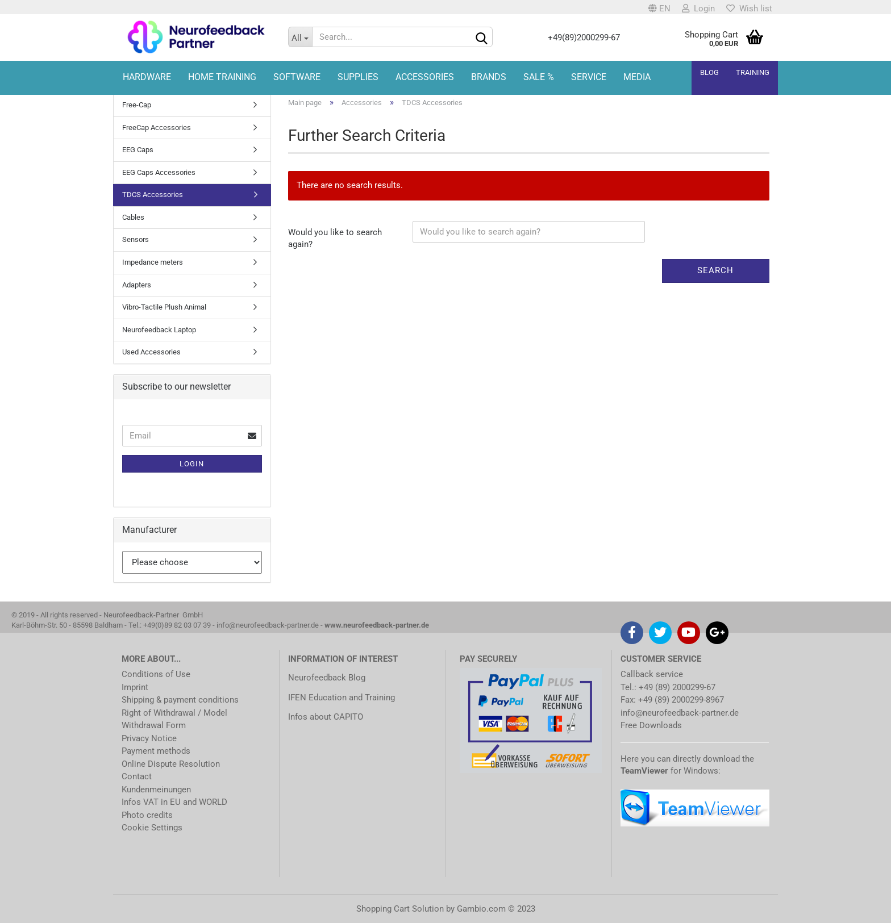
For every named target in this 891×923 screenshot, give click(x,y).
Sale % (538, 77)
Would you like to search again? (335, 238)
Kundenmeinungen (156, 789)
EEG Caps (137, 149)
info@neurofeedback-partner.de (680, 713)
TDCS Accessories (152, 194)
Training (752, 72)
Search (715, 270)
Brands (488, 77)
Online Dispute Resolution (171, 764)
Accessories (424, 77)
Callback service (652, 674)
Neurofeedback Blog (326, 678)
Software (296, 77)
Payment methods (156, 751)
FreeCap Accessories (156, 127)
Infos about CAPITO (325, 717)
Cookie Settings (152, 827)
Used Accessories (151, 352)
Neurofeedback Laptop (159, 329)
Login (698, 8)
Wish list (749, 8)
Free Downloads (651, 725)
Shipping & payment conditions (180, 700)
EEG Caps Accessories (158, 172)
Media (637, 77)
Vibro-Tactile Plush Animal (164, 307)
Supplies (358, 77)
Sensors (135, 239)
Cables (133, 217)
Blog (709, 72)
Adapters (136, 285)
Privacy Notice (149, 738)
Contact (137, 776)
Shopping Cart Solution (400, 909)
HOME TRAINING (222, 77)
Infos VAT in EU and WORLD (174, 802)
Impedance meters (152, 262)
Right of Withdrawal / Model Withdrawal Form (174, 719)
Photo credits (147, 815)
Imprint (135, 687)
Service (588, 77)
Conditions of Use (156, 674)
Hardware (147, 77)
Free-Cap (136, 105)
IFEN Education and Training (341, 697)
